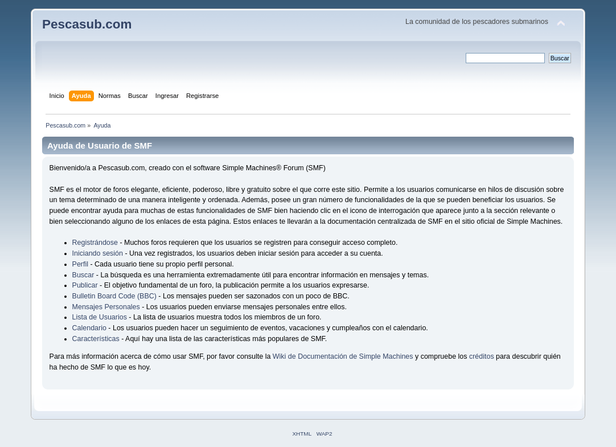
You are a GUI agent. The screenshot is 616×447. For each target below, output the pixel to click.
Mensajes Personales (106, 307)
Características (96, 339)
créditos (481, 356)
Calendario (89, 328)
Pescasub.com (87, 24)
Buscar (83, 275)
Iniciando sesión (97, 253)
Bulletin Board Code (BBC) (115, 296)
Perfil (80, 264)
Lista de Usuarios (99, 317)
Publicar (85, 285)
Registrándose (95, 243)
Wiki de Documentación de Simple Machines (343, 356)
